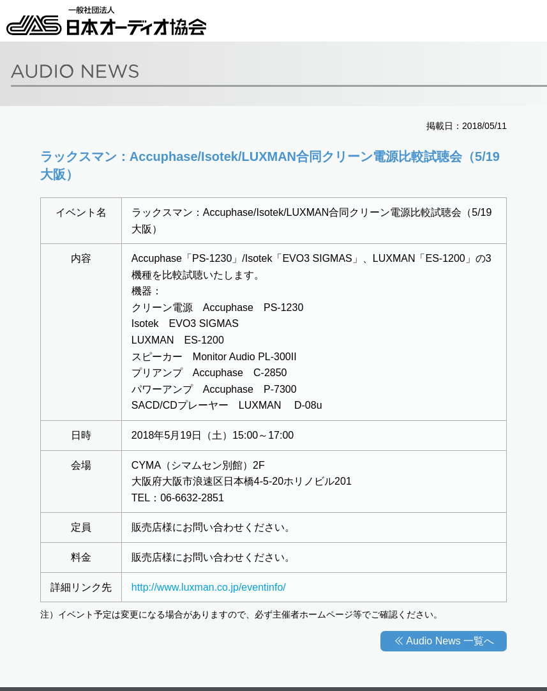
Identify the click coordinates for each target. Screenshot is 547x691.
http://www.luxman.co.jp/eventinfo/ (208, 587)
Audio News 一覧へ (450, 640)
